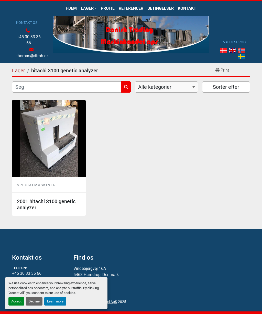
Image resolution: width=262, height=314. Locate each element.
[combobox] (166, 87)
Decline (34, 301)
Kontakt (187, 8)
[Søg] (66, 87)
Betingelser (160, 8)
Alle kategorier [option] (154, 87)
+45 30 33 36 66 (29, 39)
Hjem (71, 8)
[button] (89, 8)
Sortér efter (226, 87)
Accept (16, 301)
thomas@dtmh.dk (32, 55)
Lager (87, 8)
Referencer (131, 8)
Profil (108, 8)
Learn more (55, 301)
